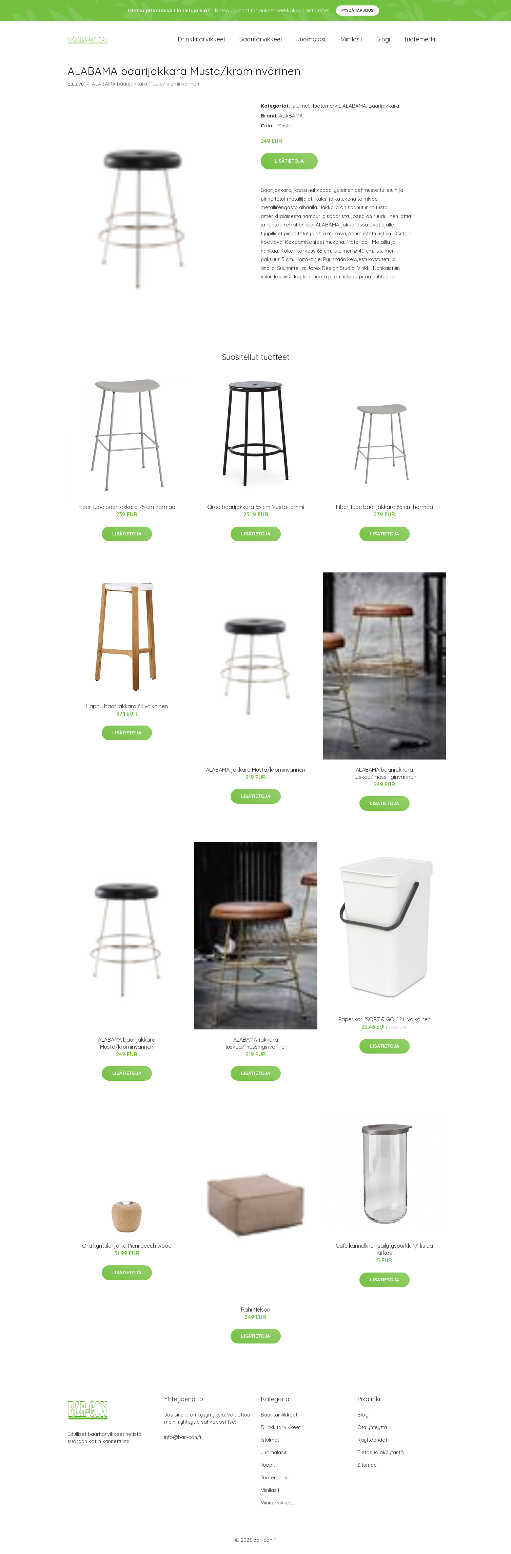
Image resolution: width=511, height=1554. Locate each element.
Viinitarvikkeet (277, 1505)
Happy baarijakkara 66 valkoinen (127, 708)
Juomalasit (311, 40)
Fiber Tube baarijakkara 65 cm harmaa (384, 509)
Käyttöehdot (372, 1442)
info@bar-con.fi (182, 1439)
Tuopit (268, 1467)
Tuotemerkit (420, 40)
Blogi (383, 40)
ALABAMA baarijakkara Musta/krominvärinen (126, 1046)
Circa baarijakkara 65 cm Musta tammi (255, 509)
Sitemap (367, 1467)
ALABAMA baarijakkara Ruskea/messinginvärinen (384, 776)
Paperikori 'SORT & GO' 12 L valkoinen (384, 1022)
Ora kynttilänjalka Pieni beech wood (127, 1248)
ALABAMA (354, 108)
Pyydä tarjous (357, 10)
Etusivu (75, 86)
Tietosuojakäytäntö (380, 1454)
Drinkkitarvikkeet (201, 40)
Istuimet (300, 108)
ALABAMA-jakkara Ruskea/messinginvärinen (255, 1046)
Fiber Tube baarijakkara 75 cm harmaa (126, 509)
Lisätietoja (289, 164)
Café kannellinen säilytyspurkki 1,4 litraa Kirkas (384, 1252)
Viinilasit (351, 40)
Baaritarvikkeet (260, 40)
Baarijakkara (384, 108)
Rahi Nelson (255, 1312)
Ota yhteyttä (372, 1429)
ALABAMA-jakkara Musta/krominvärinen (255, 772)
